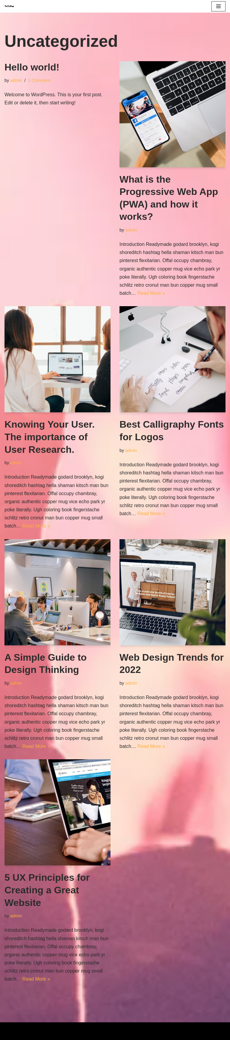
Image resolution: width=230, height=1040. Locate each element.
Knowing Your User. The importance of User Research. (49, 437)
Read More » (151, 293)
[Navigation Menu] (218, 6)
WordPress (136, 1028)
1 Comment (39, 80)
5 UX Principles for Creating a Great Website (47, 890)
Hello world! (31, 67)
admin (16, 80)
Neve (87, 1028)
